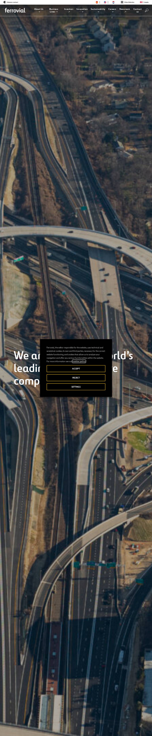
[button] (39, 10)
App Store (119, 717)
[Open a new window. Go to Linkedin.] (18, 727)
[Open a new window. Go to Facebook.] (23, 727)
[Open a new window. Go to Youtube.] (15, 730)
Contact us (41, 717)
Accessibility (62, 728)
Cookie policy (109, 729)
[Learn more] (22, 406)
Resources (16, 717)
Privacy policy (92, 729)
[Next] (37, 439)
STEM (72, 717)
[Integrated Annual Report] (31, 694)
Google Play (133, 717)
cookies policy (79, 361)
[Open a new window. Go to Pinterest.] (39, 727)
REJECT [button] (76, 377)
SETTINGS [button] (76, 386)
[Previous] (15, 439)
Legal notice (76, 729)
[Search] (147, 10)
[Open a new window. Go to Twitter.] (13, 727)
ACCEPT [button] (76, 368)
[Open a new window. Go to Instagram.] (29, 727)
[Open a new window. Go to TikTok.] (34, 727)
